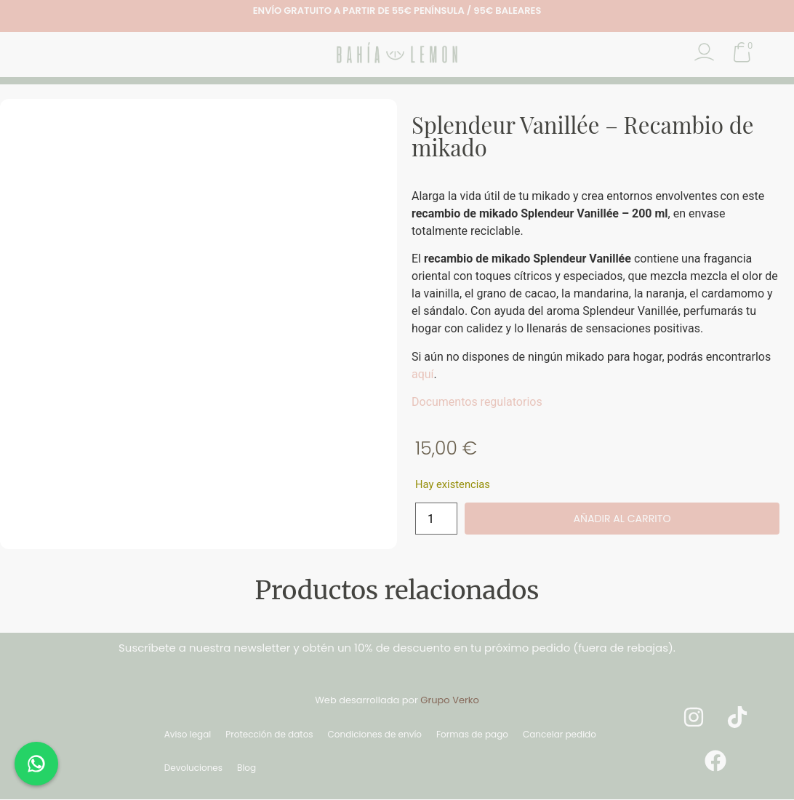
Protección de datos (269, 735)
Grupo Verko (449, 701)
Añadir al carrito (621, 519)
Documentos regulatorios (477, 402)
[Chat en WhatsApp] (36, 763)
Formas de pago (472, 735)
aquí (423, 374)
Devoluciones (193, 768)
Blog (246, 768)
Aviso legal (188, 735)
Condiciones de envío (375, 735)
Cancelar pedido (559, 735)
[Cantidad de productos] (436, 519)
